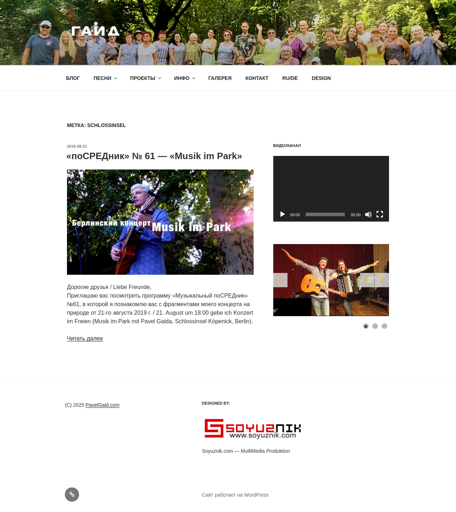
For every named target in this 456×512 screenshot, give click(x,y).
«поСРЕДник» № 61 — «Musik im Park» (154, 156)
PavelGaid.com (102, 405)
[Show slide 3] (384, 326)
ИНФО (185, 78)
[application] (331, 188)
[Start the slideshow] (367, 280)
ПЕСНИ (106, 78)
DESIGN (321, 78)
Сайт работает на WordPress (235, 495)
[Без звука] (368, 214)
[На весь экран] (379, 214)
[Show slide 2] (375, 326)
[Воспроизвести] (282, 214)
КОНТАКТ (257, 78)
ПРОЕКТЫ (146, 78)
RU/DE (290, 78)
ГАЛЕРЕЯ (220, 78)
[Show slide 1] (366, 326)
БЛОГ (73, 78)
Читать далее (85, 338)
